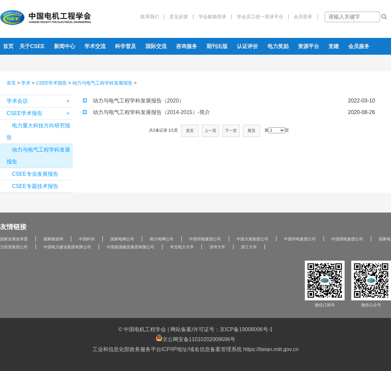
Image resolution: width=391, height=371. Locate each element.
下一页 (231, 130)
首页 (8, 46)
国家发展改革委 (14, 239)
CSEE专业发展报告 (35, 174)
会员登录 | (303, 16)
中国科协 (87, 239)
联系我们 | (152, 16)
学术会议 (40, 101)
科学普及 (125, 46)
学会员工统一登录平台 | (260, 16)
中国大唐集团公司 (252, 239)
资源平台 (308, 46)
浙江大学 (249, 247)
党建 (333, 46)
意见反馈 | (179, 16)
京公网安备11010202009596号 (196, 338)
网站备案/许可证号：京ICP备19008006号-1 (221, 329)
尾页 (251, 130)
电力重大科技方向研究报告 (38, 131)
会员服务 (358, 46)
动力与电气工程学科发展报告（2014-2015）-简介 (146, 112)
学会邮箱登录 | (213, 16)
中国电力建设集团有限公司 (67, 247)
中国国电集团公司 (347, 239)
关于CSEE (32, 46)
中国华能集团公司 (205, 239)
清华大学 (217, 247)
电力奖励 (278, 46)
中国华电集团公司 (300, 239)
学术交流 (95, 46)
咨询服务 (186, 46)
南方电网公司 (162, 239)
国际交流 (156, 46)
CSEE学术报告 (51, 83)
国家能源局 (53, 239)
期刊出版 (217, 46)
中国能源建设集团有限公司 (130, 247)
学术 (25, 83)
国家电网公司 (122, 239)
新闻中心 (64, 46)
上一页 (210, 130)
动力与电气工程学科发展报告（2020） (133, 100)
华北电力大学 (182, 247)
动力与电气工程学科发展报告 (102, 83)
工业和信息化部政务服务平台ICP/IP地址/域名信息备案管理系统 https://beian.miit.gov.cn (195, 349)
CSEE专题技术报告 (35, 186)
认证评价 (247, 46)
